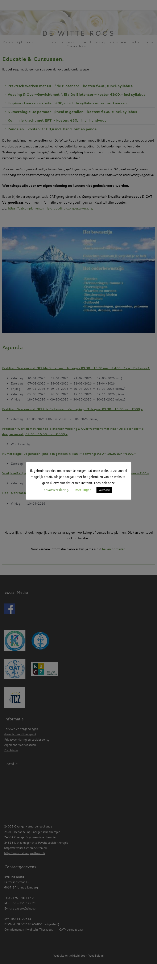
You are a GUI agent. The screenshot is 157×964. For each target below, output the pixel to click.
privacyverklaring (56, 490)
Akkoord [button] (104, 490)
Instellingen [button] (82, 490)
